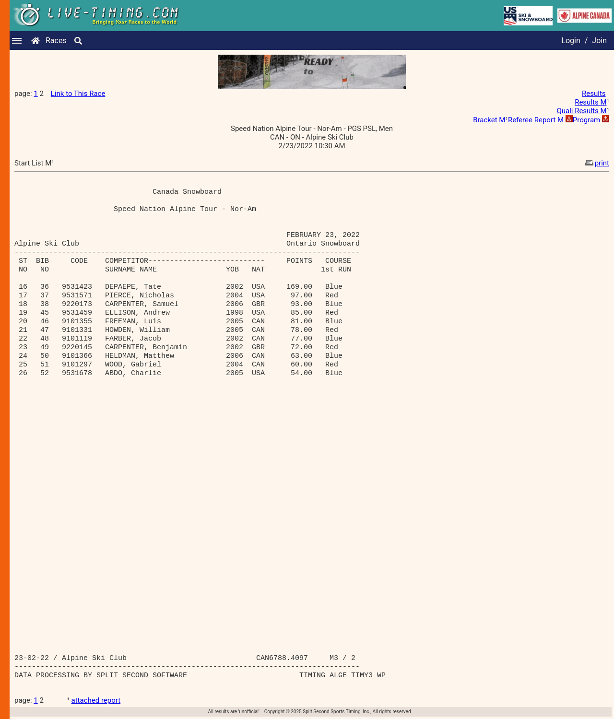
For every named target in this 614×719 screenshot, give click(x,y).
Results (594, 93)
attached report (96, 700)
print (596, 163)
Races (56, 40)
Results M (590, 102)
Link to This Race (78, 93)
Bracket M (489, 120)
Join (599, 40)
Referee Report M (536, 120)
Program (586, 120)
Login (570, 40)
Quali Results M (581, 110)
